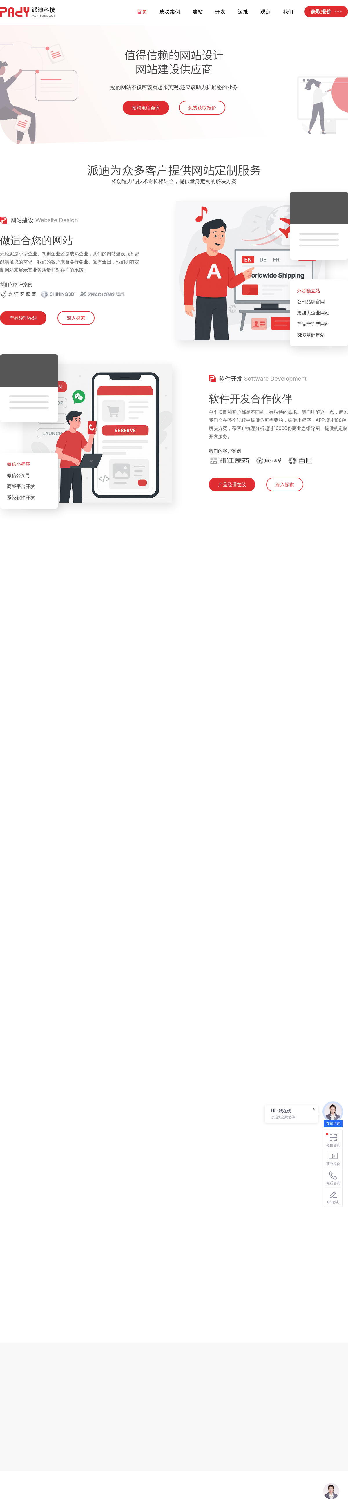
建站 (198, 12)
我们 (288, 12)
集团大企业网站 (313, 336)
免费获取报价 (202, 115)
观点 (265, 12)
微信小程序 (18, 487)
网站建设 (22, 243)
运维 (243, 12)
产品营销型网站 (313, 347)
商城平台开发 (21, 509)
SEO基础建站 (311, 358)
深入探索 (76, 341)
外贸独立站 (308, 314)
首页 (142, 12)
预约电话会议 (146, 115)
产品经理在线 (23, 341)
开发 (220, 12)
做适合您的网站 (36, 263)
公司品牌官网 (311, 325)
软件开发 (230, 401)
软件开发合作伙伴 (250, 421)
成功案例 (170, 12)
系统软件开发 (21, 520)
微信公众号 (18, 498)
